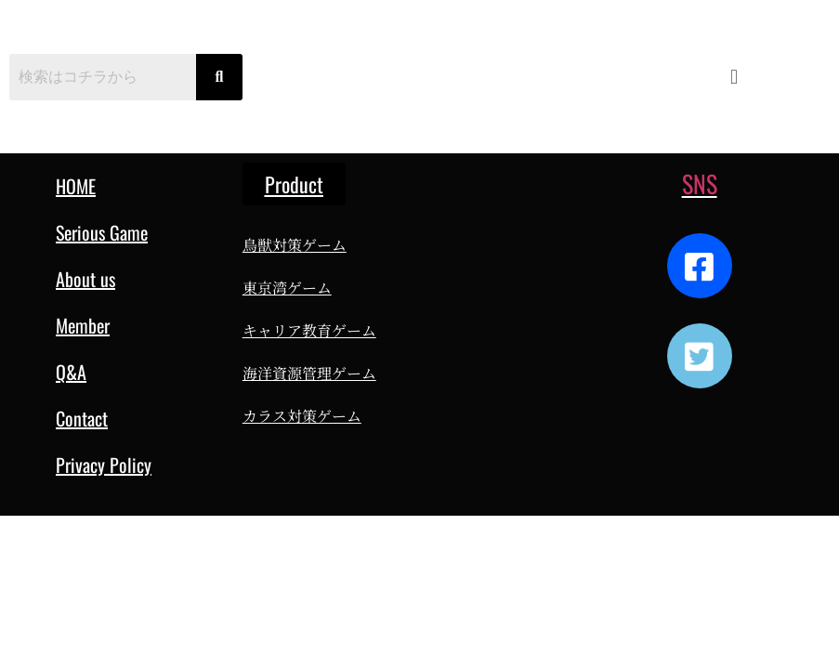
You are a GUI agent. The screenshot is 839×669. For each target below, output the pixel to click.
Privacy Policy (103, 465)
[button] (733, 76)
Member (83, 325)
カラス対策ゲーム (302, 415)
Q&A (71, 372)
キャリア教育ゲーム (309, 330)
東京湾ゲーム (287, 287)
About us (85, 279)
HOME (76, 186)
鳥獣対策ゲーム (295, 245)
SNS (699, 183)
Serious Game (102, 232)
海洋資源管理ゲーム (309, 373)
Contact (82, 418)
